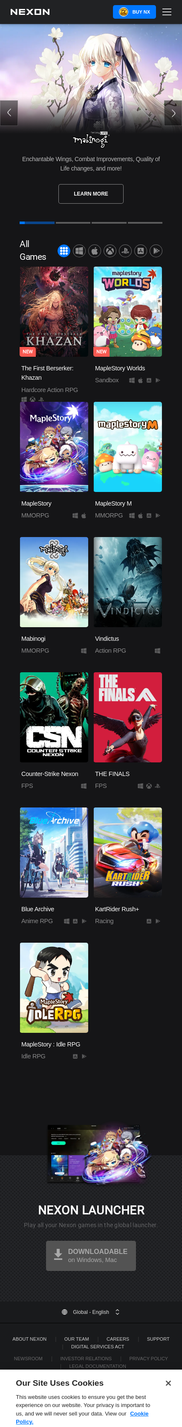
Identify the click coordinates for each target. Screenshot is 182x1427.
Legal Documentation (97, 1366)
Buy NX (141, 11)
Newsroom (28, 1358)
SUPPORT (158, 1339)
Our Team (76, 1339)
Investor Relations (86, 1358)
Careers (118, 1339)
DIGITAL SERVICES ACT (97, 1346)
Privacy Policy (149, 1358)
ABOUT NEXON (29, 1339)
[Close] (168, 1396)
